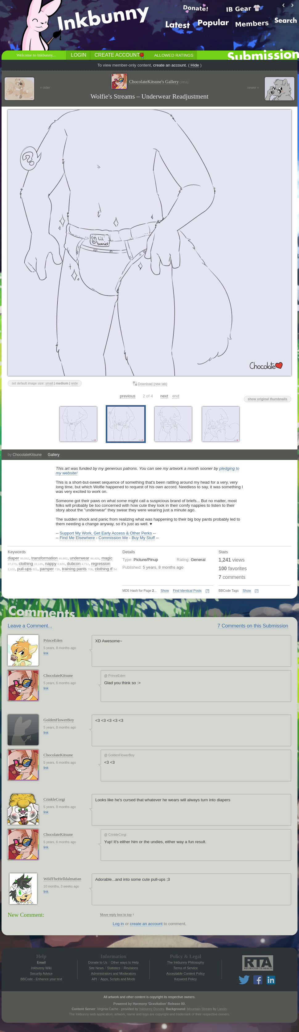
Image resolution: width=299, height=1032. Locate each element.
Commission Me (113, 537)
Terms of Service (185, 968)
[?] (207, 590)
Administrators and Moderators (113, 973)
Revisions (131, 968)
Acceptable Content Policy (185, 973)
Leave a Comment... (30, 625)
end (175, 396)
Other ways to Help (125, 962)
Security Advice (41, 973)
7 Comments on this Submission (253, 625)
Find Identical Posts (187, 590)
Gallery (53, 455)
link (45, 653)
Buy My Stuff (143, 537)
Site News (96, 968)
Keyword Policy (185, 979)
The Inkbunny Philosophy (185, 962)
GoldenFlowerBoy (58, 719)
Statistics (114, 968)
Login (78, 55)
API (94, 979)
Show (165, 590)
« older (45, 87)
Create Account (117, 55)
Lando (222, 1009)
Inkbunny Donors (151, 1009)
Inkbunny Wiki (41, 968)
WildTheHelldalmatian (62, 878)
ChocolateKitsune (27, 455)
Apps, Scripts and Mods (117, 979)
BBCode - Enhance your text (41, 979)
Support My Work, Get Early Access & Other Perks (106, 533)
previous (127, 396)
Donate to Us (97, 962)
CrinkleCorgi (54, 799)
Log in (118, 923)
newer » (253, 87)
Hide (194, 65)
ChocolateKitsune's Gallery (158, 81)
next (164, 396)
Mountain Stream (199, 1009)
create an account (169, 65)
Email (41, 962)
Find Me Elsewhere (77, 537)
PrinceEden (52, 640)
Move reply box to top (116, 914)
